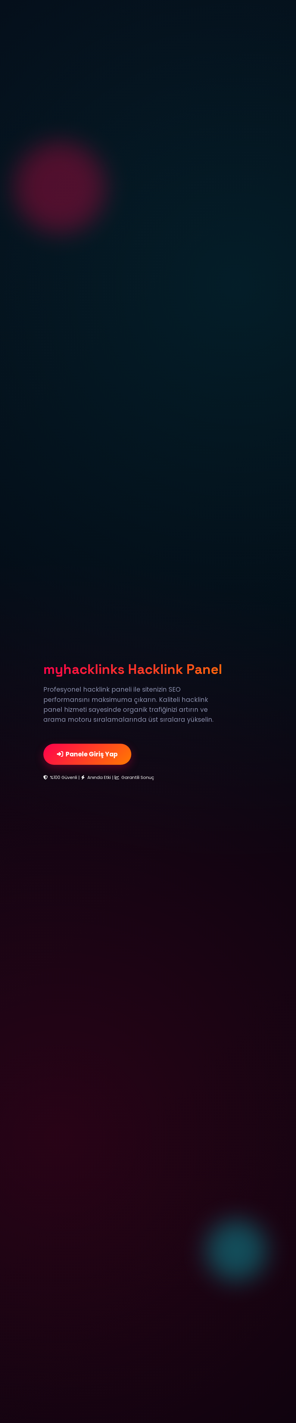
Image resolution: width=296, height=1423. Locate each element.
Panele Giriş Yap (87, 754)
